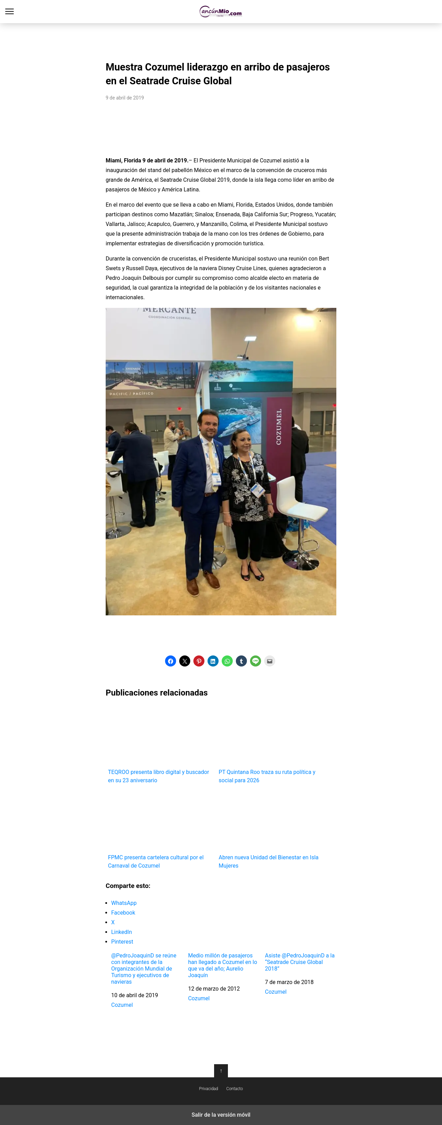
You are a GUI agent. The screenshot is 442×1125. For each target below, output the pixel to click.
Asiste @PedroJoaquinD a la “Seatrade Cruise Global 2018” (300, 962)
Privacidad (208, 1089)
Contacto (234, 1089)
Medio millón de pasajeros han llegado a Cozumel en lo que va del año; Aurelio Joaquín (222, 965)
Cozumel (122, 1005)
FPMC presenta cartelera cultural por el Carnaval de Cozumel (161, 830)
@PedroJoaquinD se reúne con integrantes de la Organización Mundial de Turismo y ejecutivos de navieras (143, 968)
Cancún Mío (221, 12)
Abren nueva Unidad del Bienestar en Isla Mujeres (272, 830)
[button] (170, 661)
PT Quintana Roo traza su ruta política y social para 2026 (272, 745)
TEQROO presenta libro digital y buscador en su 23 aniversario (161, 745)
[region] (221, 40)
